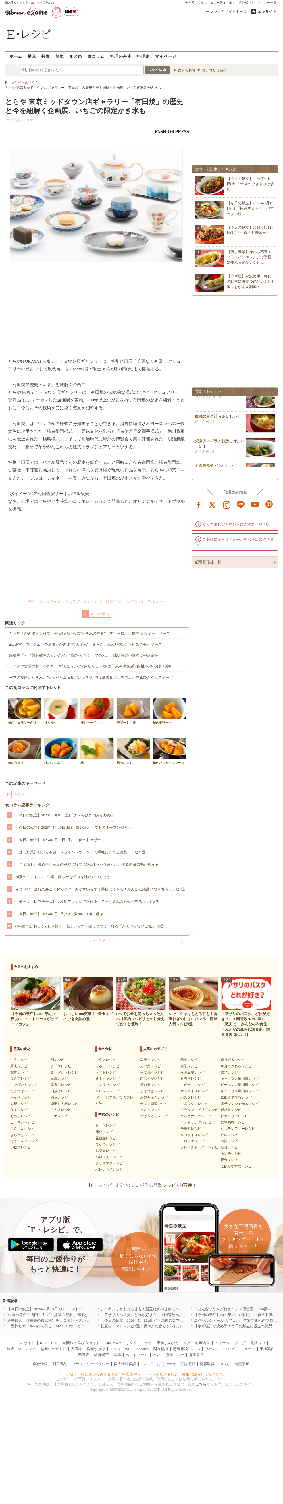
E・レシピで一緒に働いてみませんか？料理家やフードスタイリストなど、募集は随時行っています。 (141, 1374)
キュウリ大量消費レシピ (240, 1091)
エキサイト (267, 11)
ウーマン (212, 1349)
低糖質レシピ (231, 1110)
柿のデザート (169, 711)
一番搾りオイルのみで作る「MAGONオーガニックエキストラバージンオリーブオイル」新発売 (87, 1326)
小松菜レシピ (20, 1147)
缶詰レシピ (229, 1072)
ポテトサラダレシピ (195, 1122)
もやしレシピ (20, 1116)
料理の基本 (121, 56)
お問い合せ (166, 1364)
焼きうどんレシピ (154, 1116)
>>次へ (103, 614)
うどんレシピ (150, 1110)
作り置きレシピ (233, 1060)
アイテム (222, 1343)
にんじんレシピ (22, 1129)
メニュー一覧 (267, 2)
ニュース (247, 1349)
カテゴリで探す (214, 70)
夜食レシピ (229, 1160)
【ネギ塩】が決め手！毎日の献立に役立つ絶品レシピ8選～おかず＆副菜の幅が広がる (87, 864)
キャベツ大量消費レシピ (240, 1078)
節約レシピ (229, 1135)
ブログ (240, 1343)
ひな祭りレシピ (107, 1144)
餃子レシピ (189, 1066)
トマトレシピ (105, 1072)
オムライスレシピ (194, 1091)
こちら (201, 1384)
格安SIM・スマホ (21, 1349)
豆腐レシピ (59, 1078)
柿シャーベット (97, 711)
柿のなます (24, 751)
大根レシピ (19, 1104)
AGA (157, 1355)
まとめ (75, 56)
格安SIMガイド (53, 1349)
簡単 (59, 56)
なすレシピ (19, 1110)
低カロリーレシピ (234, 1116)
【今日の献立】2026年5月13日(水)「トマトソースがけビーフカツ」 (63, 1309)
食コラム (96, 56)
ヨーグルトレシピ (64, 1072)
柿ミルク (61, 711)
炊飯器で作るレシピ (236, 1097)
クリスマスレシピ (109, 1163)
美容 (117, 1355)
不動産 (83, 1355)
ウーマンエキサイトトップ (224, 11)
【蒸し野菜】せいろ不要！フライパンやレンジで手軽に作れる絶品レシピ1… (249, 257)
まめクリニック (139, 1343)
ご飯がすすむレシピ (236, 1166)
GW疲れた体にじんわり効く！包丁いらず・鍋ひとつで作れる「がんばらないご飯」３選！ (91, 926)
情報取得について (215, 1364)
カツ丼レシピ (150, 1066)
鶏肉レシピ (19, 1072)
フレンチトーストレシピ (199, 1147)
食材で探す (187, 70)
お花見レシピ (105, 1151)
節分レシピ (104, 1132)
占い (232, 2)
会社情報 (40, 1364)
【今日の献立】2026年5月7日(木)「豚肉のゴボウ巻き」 (61, 914)
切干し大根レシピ (64, 1104)
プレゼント (247, 2)
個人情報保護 (125, 1364)
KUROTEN (48, 1343)
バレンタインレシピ (110, 1169)
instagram (226, 504)
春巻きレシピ (190, 1078)
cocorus (143, 1349)
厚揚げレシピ (61, 1085)
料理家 (143, 56)
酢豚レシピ (189, 1060)
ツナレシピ (59, 1116)
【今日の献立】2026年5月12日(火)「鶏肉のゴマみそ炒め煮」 (151, 1320)
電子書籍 (196, 1355)
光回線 (76, 1349)
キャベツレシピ (22, 1097)
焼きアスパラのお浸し (213, 442)
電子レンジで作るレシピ (240, 1104)
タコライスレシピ (194, 1135)
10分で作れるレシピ (236, 1066)
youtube (255, 504)
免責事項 (241, 1364)
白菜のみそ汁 (206, 418)
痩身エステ (174, 1355)
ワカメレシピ (61, 1110)
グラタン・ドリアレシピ (199, 1110)
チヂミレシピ (190, 1129)
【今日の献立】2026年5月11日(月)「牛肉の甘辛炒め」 (60, 840)
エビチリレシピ (192, 1085)
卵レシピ (57, 1060)
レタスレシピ (105, 1060)
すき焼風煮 (204, 467)
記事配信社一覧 (208, 562)
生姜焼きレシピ (152, 1072)
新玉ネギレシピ (107, 1078)
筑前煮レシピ (150, 1085)
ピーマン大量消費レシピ (240, 1085)
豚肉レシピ (19, 1066)
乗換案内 (267, 1349)
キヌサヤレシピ (107, 1085)
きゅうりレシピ (22, 1135)
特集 (45, 56)
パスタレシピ (190, 1097)
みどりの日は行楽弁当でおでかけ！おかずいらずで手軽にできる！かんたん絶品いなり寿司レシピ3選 (100, 889)
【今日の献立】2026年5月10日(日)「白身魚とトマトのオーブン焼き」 (73, 827)
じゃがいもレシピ (24, 1085)
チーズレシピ (61, 1066)
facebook (198, 504)
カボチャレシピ (107, 1066)
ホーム (15, 56)
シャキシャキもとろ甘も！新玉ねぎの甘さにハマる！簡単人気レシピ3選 (161, 1309)
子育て (190, 2)
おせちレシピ (105, 1125)
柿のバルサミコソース (169, 751)
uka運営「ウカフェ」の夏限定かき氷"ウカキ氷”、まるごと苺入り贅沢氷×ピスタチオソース (85, 644)
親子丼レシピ (150, 1060)
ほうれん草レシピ (24, 1141)
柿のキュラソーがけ (24, 711)
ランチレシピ (231, 1154)
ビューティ (218, 2)
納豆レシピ (59, 1097)
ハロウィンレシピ (109, 1157)
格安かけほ (95, 1349)
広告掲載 (187, 1364)
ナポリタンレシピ (194, 1104)
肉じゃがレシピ (152, 1078)
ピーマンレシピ (22, 1122)
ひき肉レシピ (20, 1078)
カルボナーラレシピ (195, 1116)
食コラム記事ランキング (27, 805)
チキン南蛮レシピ (154, 1104)
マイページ (166, 56)
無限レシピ (229, 1141)
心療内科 (202, 1343)
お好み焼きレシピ (154, 1097)
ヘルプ (146, 1364)
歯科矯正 (101, 1355)
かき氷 (19, 794)
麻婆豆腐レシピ (192, 1072)
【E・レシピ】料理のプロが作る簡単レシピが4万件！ (141, 1185)
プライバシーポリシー (90, 1364)
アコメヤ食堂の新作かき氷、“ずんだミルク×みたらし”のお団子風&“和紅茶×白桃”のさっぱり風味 (90, 666)
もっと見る (97, 941)
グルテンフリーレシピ (238, 1129)
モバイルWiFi (121, 1349)
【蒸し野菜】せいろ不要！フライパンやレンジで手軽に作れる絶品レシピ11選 (80, 852)
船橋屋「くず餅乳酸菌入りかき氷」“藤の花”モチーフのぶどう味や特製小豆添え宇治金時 (83, 655)
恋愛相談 (180, 1349)
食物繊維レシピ (233, 1122)
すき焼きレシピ (152, 1091)
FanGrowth (112, 1343)
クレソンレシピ (107, 1091)
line (240, 504)
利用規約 (59, 1364)
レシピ (229, 1349)
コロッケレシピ (192, 1141)
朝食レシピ (229, 1147)
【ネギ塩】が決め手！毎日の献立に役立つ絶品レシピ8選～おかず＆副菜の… (250, 281)
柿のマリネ (61, 751)
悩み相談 (160, 1349)
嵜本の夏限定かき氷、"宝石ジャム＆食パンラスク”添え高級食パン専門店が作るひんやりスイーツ (91, 677)
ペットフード (137, 1355)
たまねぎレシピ (22, 1091)
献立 (32, 56)
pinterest (269, 504)
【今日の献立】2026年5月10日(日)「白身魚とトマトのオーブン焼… (250, 208)
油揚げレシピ (61, 1091)
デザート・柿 (133, 711)
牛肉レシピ (19, 1060)
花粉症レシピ (105, 1138)
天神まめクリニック (173, 1343)
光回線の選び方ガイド (81, 1343)
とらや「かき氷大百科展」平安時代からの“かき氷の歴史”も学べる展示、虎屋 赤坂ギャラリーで (89, 633)
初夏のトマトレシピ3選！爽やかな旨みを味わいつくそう (63, 877)
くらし (202, 2)
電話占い (257, 1343)
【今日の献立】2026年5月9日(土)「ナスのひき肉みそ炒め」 (65, 815)
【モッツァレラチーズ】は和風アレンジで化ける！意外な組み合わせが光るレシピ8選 (87, 901)
